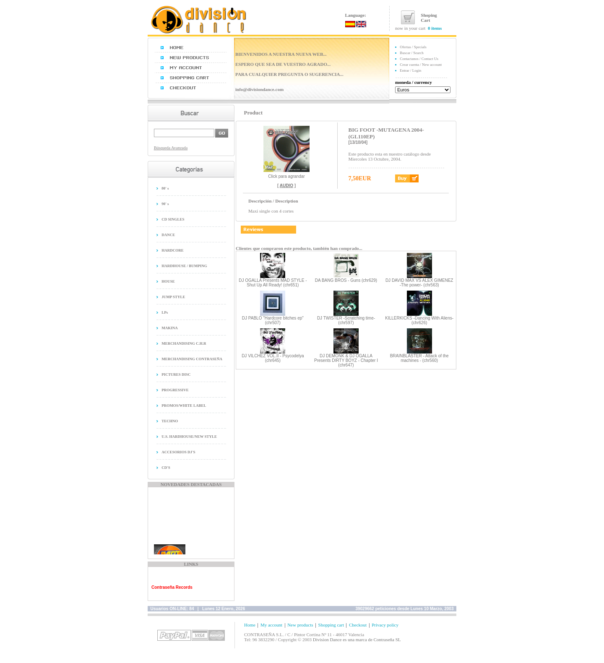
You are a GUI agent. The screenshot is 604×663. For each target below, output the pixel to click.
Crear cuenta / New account (421, 64)
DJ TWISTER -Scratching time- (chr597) (346, 320)
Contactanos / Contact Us (419, 59)
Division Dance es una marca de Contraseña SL (357, 639)
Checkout (358, 624)
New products (300, 624)
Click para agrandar (286, 174)
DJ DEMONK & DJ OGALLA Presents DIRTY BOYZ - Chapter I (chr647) (346, 360)
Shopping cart (331, 624)
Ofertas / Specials (413, 47)
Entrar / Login (410, 70)
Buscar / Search (411, 53)
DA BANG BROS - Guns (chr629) (346, 280)
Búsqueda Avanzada (171, 148)
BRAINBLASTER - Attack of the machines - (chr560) (419, 358)
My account (271, 624)
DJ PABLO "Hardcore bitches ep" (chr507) (273, 320)
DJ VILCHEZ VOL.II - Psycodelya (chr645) (273, 358)
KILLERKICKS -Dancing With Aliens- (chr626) (419, 320)
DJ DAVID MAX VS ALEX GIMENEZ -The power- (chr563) (419, 282)
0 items (435, 28)
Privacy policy (385, 624)
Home (249, 624)
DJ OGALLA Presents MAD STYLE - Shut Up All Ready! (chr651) (273, 282)
